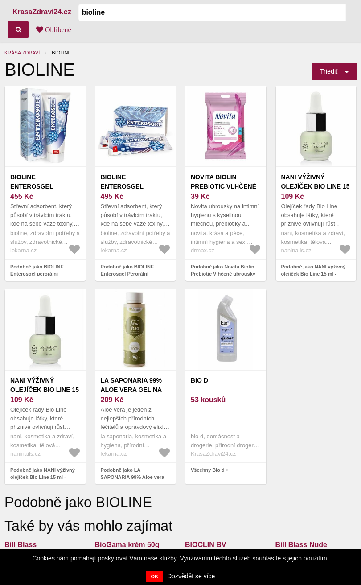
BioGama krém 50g (127, 544)
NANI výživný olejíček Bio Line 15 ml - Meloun (44, 390)
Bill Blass (20, 544)
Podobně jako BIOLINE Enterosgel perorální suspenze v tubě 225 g (37, 274)
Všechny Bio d (208, 470)
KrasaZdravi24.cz (41, 12)
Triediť (329, 71)
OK (155, 576)
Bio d (199, 380)
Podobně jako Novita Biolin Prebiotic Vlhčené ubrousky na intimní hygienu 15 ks (223, 274)
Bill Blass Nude (301, 544)
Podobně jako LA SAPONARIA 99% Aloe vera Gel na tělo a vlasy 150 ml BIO (135, 477)
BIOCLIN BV (205, 544)
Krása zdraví (22, 52)
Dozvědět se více (191, 576)
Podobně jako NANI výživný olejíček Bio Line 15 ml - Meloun (42, 477)
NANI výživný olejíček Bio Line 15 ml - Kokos (315, 186)
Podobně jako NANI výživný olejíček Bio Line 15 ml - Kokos (313, 274)
